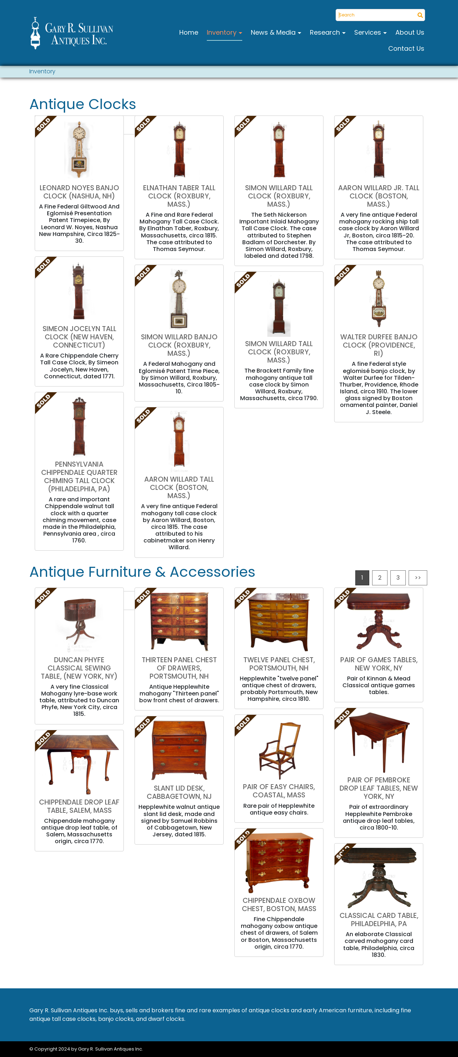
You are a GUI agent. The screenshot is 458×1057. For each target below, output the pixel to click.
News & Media (274, 32)
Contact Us (406, 48)
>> (418, 578)
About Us (409, 32)
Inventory (222, 32)
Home (188, 32)
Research (326, 32)
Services (368, 32)
